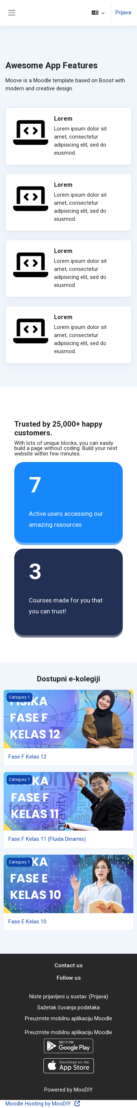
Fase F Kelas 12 (27, 756)
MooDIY (83, 1089)
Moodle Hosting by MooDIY (42, 1103)
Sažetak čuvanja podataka (68, 1007)
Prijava (123, 12)
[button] (98, 13)
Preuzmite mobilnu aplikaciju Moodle (68, 1018)
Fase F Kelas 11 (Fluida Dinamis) (47, 839)
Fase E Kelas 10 (27, 921)
